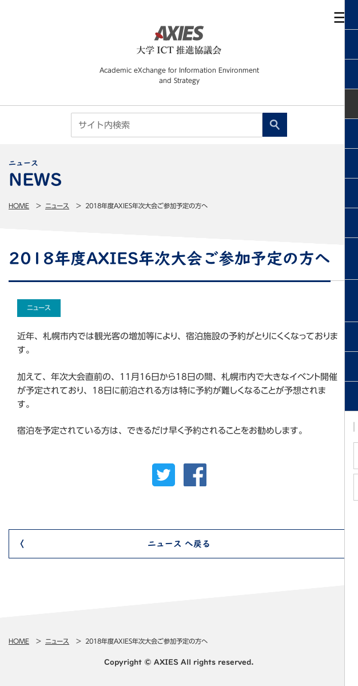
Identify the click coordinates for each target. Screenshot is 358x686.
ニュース (57, 206)
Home (19, 206)
